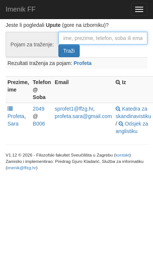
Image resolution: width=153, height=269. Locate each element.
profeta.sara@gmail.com (83, 116)
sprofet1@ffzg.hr (74, 109)
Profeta (83, 63)
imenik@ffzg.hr (21, 167)
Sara (13, 124)
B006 (39, 124)
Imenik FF (21, 9)
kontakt (123, 154)
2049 (39, 109)
